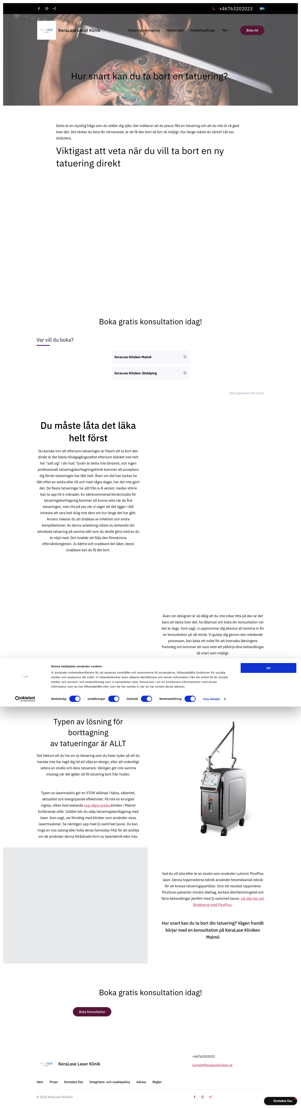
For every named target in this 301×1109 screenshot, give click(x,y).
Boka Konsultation (92, 1012)
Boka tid (252, 30)
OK (268, 1070)
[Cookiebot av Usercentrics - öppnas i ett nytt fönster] (25, 1101)
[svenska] (262, 8)
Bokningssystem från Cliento (247, 393)
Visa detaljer (211, 1101)
